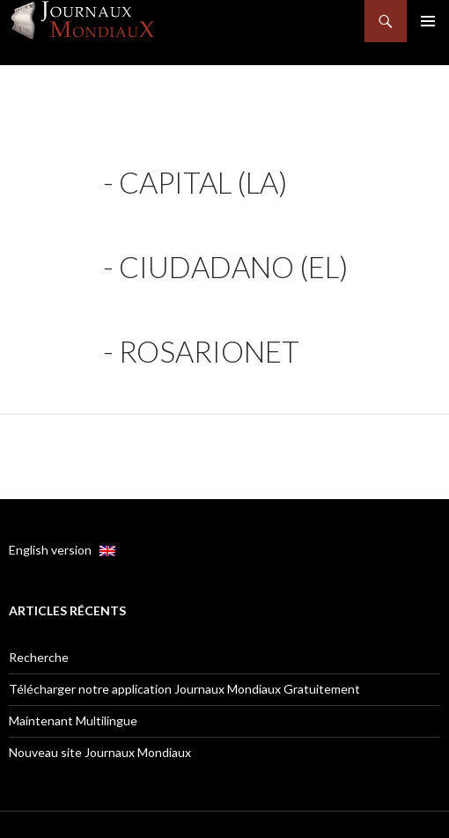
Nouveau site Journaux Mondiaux (100, 752)
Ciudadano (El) (233, 266)
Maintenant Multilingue (73, 720)
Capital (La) (203, 182)
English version (62, 549)
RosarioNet (209, 351)
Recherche (39, 657)
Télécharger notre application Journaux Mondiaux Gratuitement (184, 688)
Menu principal (428, 21)
